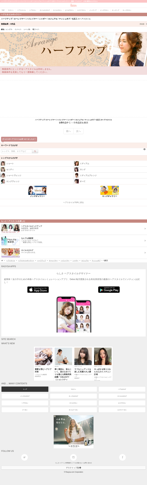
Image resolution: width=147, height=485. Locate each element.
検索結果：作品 (74, 24)
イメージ (18, 29)
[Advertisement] (73, 98)
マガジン (73, 389)
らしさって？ (59, 463)
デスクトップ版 (73, 468)
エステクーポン (122, 410)
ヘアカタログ (122, 389)
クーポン (25, 410)
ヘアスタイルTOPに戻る (73, 202)
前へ (68, 131)
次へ (78, 131)
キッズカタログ (73, 396)
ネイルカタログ (122, 396)
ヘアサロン (25, 403)
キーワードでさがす (9, 145)
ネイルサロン (73, 403)
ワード (36, 29)
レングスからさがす (9, 158)
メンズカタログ (25, 396)
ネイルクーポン (73, 410)
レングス (9, 29)
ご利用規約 (67, 463)
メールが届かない (77, 463)
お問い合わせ (88, 463)
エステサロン (122, 403)
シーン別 (27, 29)
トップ (25, 389)
